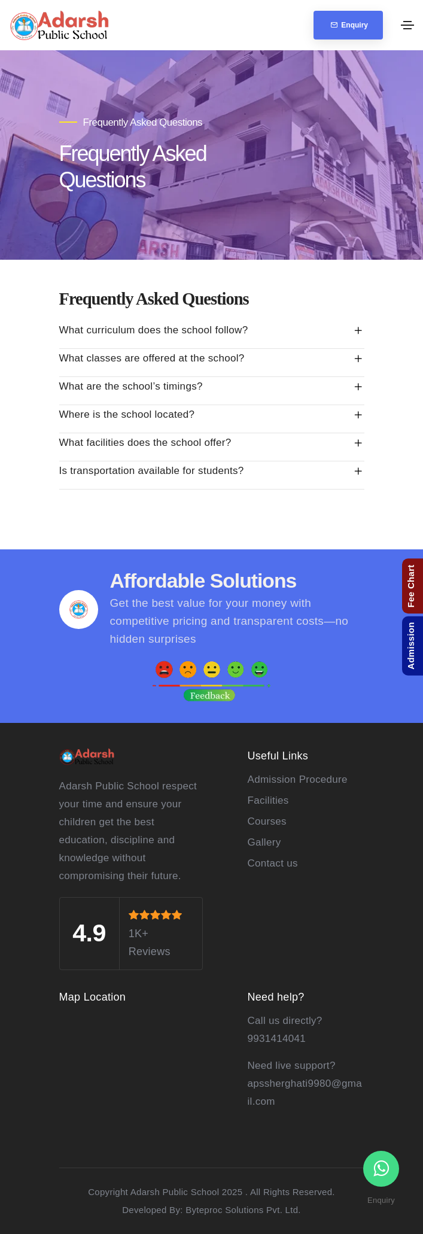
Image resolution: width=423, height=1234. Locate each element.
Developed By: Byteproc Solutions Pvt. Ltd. (211, 1210)
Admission (411, 645)
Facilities (268, 800)
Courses (267, 821)
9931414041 (277, 1038)
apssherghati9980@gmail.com (305, 1092)
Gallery (264, 842)
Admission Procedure (298, 779)
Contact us (273, 863)
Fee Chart (411, 585)
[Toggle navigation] (407, 25)
